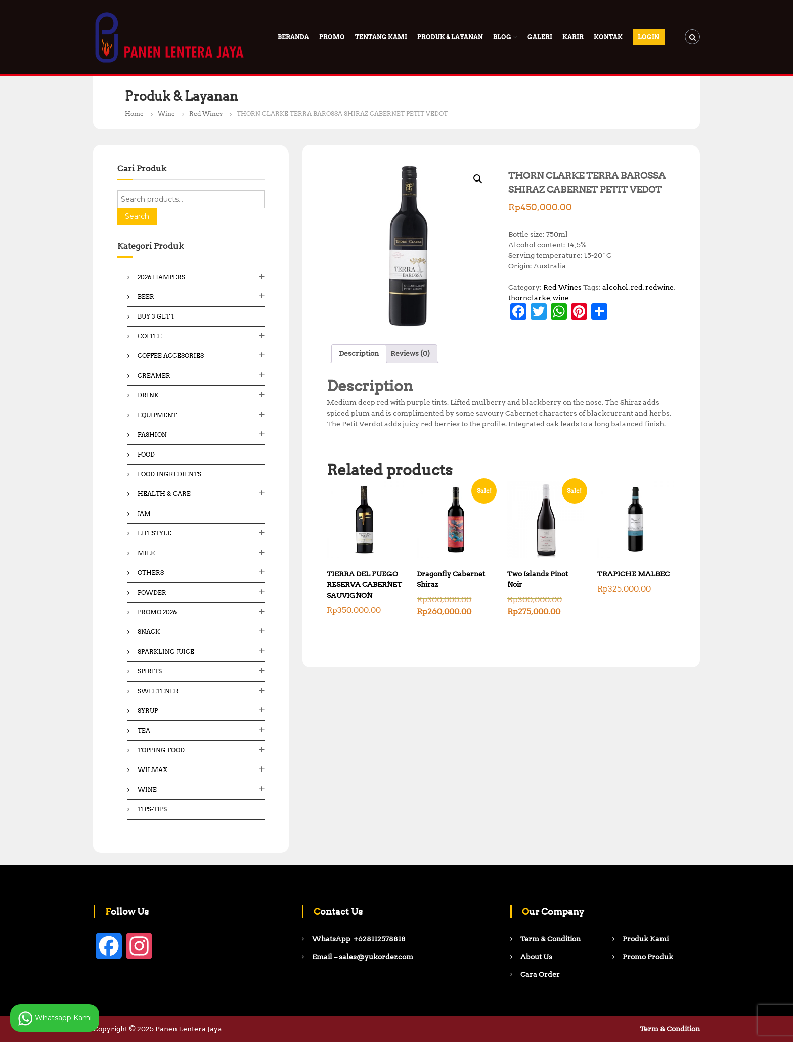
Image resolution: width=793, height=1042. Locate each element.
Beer (146, 296)
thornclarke (529, 298)
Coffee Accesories (171, 355)
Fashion (152, 434)
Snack (149, 632)
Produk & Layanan (450, 37)
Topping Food (161, 750)
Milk (146, 553)
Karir (573, 37)
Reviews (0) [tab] (410, 353)
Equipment (157, 415)
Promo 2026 (157, 612)
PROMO (332, 37)
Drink (148, 395)
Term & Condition (670, 1029)
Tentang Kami (381, 37)
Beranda (293, 37)
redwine (659, 287)
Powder (152, 592)
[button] (478, 179)
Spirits (150, 671)
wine (561, 298)
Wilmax (152, 770)
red (637, 287)
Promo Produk (648, 957)
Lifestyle (154, 533)
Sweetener (158, 691)
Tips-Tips (152, 809)
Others (151, 572)
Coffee (150, 336)
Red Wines (206, 113)
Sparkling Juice (166, 651)
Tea (144, 730)
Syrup (148, 710)
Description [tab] (359, 353)
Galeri (539, 37)
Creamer (154, 375)
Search (137, 216)
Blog (502, 37)
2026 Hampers (161, 277)
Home (134, 113)
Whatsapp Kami (55, 1018)
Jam (144, 513)
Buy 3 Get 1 (156, 316)
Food (146, 454)
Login (648, 37)
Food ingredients (169, 474)
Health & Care (164, 493)
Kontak (608, 37)
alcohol (615, 287)
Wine (166, 113)
